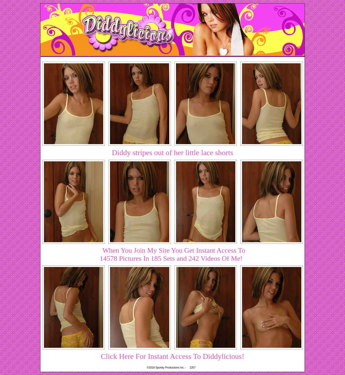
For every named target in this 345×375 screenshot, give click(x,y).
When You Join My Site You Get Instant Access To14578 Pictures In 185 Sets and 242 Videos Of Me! (172, 254)
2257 (192, 367)
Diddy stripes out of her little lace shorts (172, 152)
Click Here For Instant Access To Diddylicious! (172, 356)
